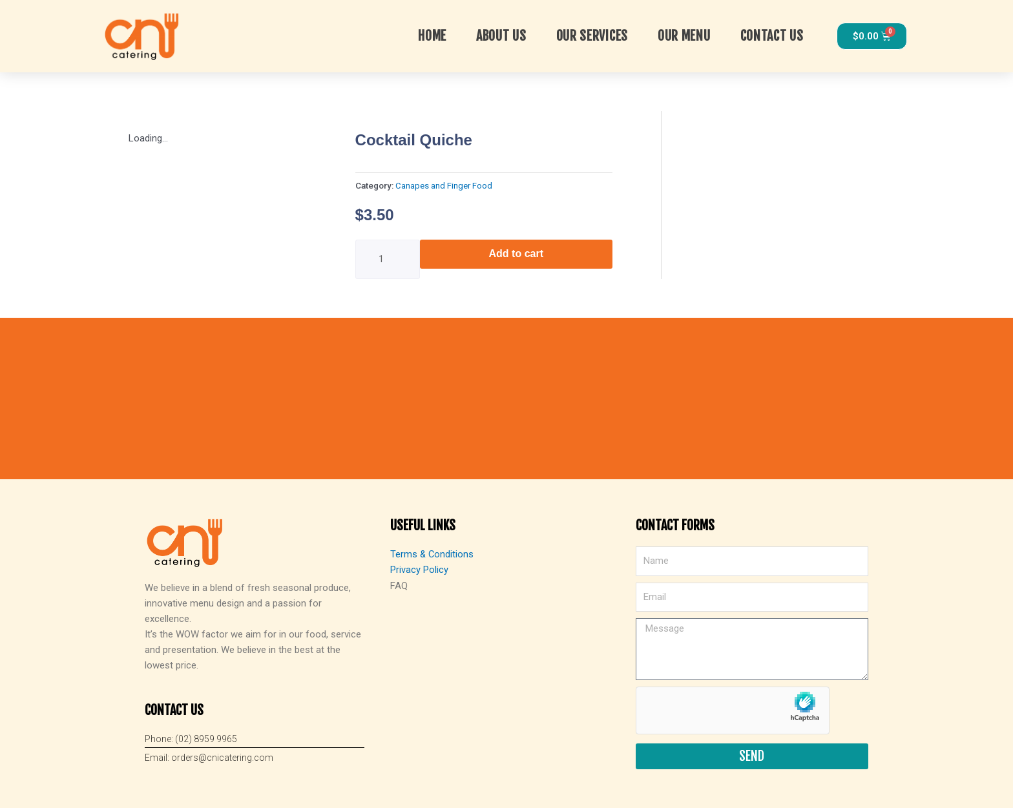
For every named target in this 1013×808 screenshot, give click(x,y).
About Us (501, 36)
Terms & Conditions (432, 554)
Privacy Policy (419, 569)
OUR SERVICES (592, 36)
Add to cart (516, 253)
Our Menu (684, 36)
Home (432, 36)
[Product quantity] (387, 259)
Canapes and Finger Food (443, 185)
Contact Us (772, 36)
